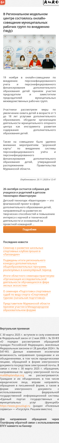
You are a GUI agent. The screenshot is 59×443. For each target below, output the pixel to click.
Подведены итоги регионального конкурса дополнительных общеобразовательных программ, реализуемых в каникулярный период (27, 265)
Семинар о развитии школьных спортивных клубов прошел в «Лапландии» (23, 251)
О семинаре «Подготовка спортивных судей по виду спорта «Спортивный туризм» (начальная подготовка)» (27, 295)
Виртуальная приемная (14, 328)
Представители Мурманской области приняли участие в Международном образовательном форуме (26, 307)
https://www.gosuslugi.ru (15, 406)
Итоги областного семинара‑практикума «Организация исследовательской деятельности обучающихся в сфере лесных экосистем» (28, 280)
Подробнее (29, 229)
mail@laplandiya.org (12, 375)
